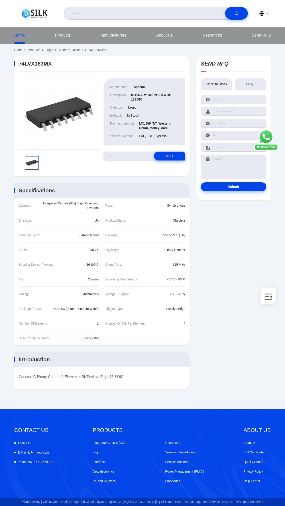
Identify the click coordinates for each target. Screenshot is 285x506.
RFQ (169, 156)
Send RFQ (261, 35)
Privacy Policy (253, 471)
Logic (49, 50)
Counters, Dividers (70, 50)
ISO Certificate (254, 452)
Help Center (252, 481)
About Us (164, 35)
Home (19, 35)
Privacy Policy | (31, 502)
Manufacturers (113, 35)
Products (63, 35)
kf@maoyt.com (33, 452)
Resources (212, 35)
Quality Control (254, 462)
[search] (236, 13)
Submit (233, 187)
